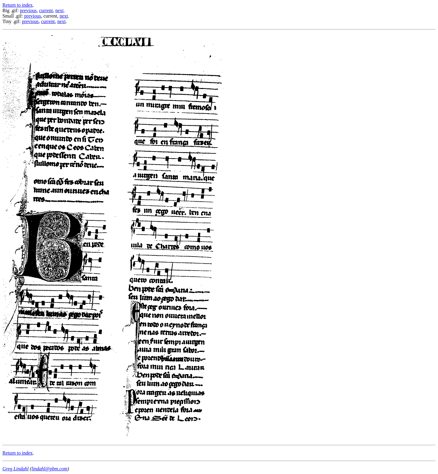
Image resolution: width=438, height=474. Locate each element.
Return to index (17, 5)
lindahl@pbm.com (49, 468)
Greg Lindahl (15, 468)
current (46, 10)
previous (28, 10)
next (59, 10)
